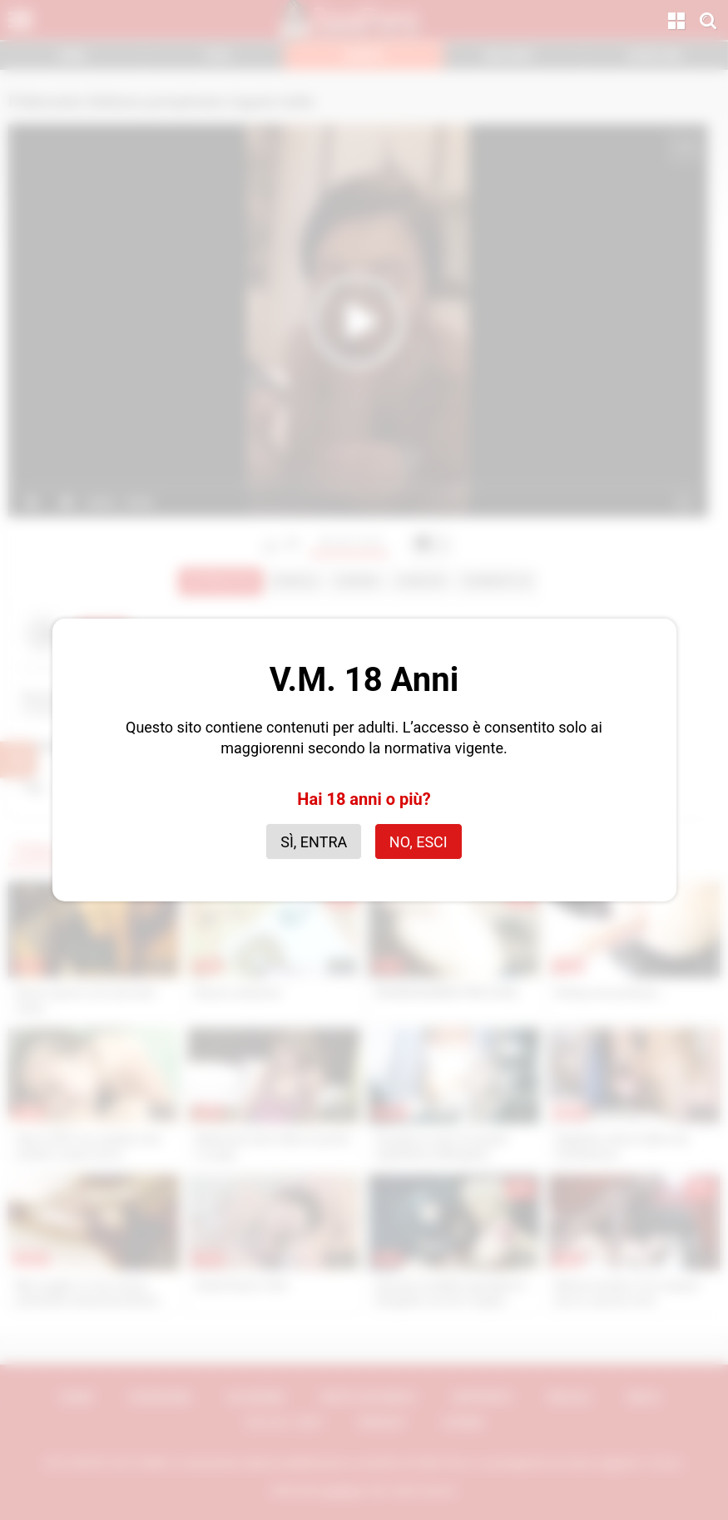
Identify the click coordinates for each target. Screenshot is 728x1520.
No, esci (418, 842)
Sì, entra (313, 842)
